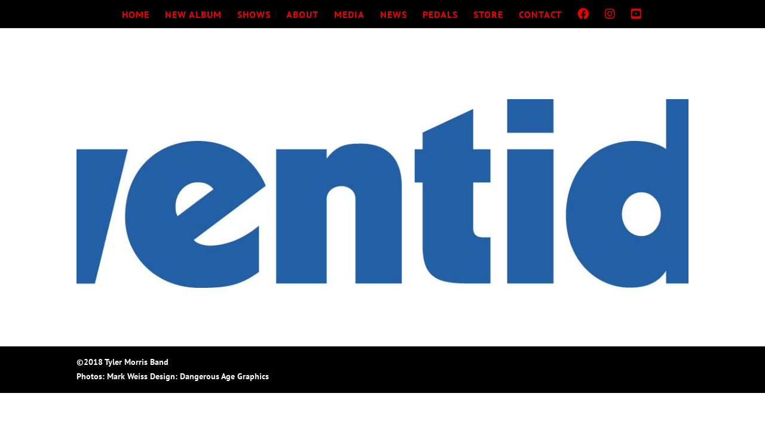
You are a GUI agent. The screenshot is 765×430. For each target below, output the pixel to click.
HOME (135, 15)
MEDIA (349, 15)
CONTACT (540, 15)
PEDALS (440, 15)
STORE (488, 15)
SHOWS (254, 15)
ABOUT (302, 15)
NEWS (393, 15)
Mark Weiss (127, 376)
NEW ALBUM (193, 15)
